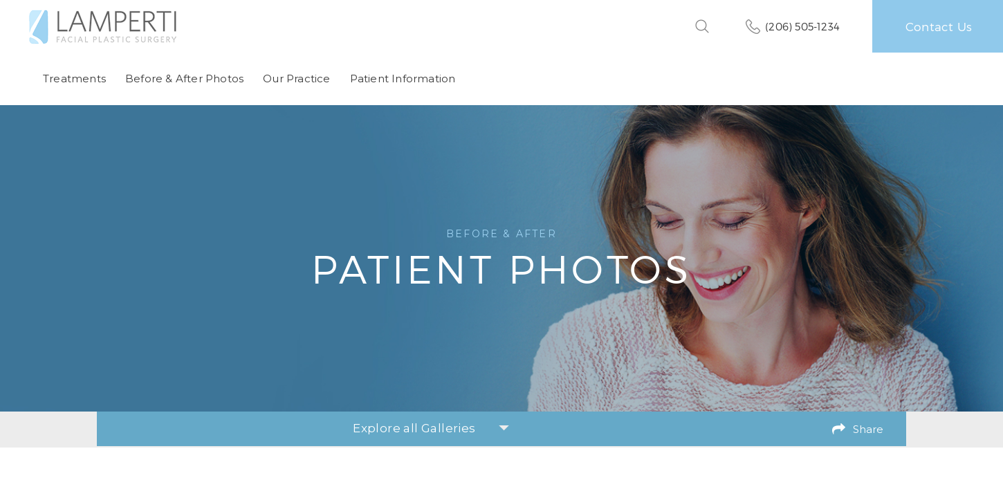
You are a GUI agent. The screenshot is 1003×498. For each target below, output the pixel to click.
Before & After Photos (184, 78)
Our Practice (296, 78)
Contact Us (938, 26)
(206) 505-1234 (802, 26)
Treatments (74, 78)
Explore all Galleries (430, 428)
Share (868, 429)
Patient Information (403, 78)
